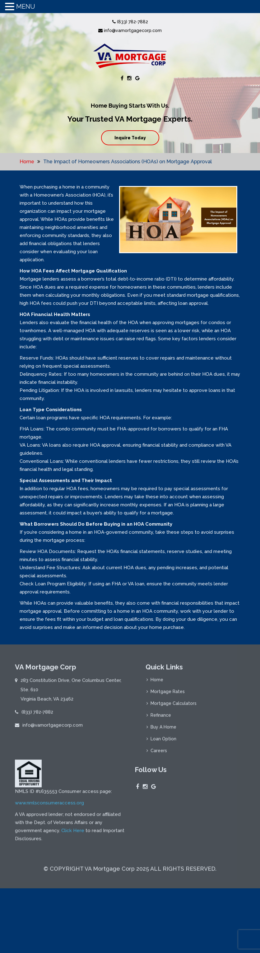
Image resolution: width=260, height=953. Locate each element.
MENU (25, 6)
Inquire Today (130, 137)
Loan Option (163, 741)
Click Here (72, 833)
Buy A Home (163, 729)
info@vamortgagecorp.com (130, 30)
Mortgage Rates (168, 694)
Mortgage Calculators (174, 706)
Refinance (161, 717)
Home (27, 162)
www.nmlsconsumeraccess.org (49, 805)
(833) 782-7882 (130, 21)
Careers (159, 753)
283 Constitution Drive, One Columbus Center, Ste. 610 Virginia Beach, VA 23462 (71, 692)
